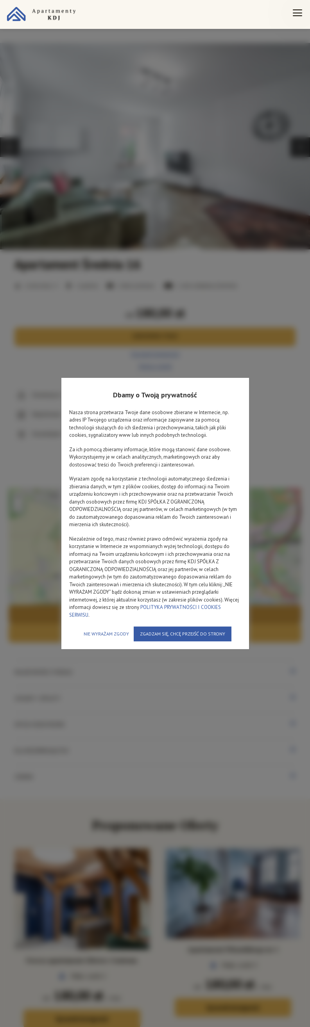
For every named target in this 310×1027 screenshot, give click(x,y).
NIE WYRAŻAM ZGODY (106, 630)
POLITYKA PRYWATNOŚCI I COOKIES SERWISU (190, 611)
